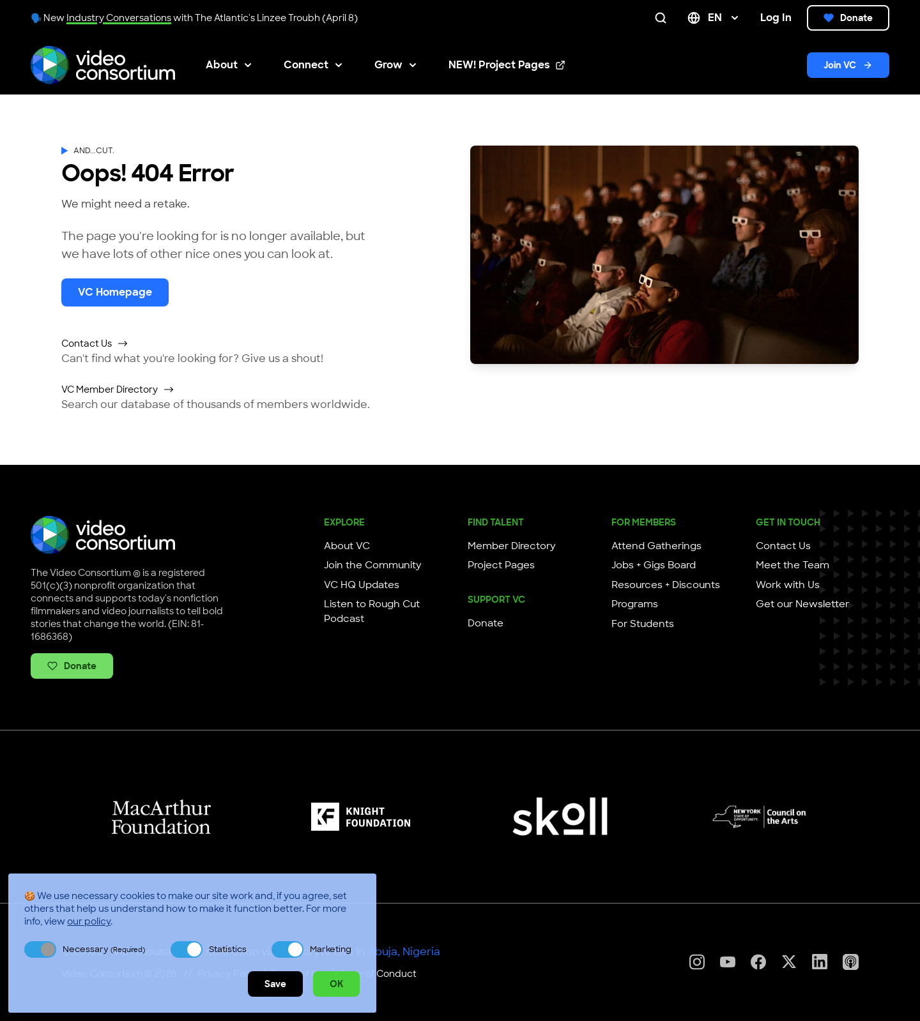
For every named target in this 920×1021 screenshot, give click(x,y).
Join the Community (373, 565)
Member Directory (512, 546)
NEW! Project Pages (506, 65)
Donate (848, 18)
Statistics (228, 949)
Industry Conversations (118, 18)
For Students (642, 623)
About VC (347, 546)
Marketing (330, 949)
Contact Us (94, 343)
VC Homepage (115, 292)
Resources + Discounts (665, 585)
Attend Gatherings (656, 546)
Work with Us (788, 585)
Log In (776, 17)
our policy (89, 921)
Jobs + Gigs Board (653, 565)
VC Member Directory (117, 389)
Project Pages (501, 565)
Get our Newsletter (802, 604)
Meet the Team (792, 565)
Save (275, 984)
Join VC (848, 65)
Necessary (104, 949)
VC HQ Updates (361, 585)
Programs (634, 604)
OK (336, 984)
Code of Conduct (378, 973)
